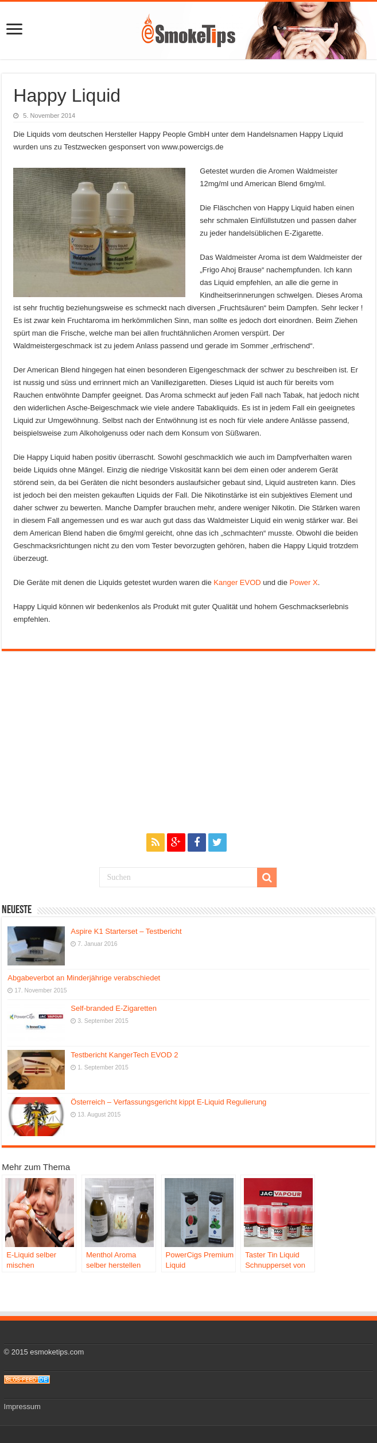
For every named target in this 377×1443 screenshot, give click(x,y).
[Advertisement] (188, 746)
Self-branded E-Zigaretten (114, 1008)
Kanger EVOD (237, 582)
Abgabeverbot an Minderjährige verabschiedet (83, 977)
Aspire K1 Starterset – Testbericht (126, 931)
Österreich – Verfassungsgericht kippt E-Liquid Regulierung (168, 1102)
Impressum (22, 1406)
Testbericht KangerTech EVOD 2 (124, 1054)
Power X (304, 582)
